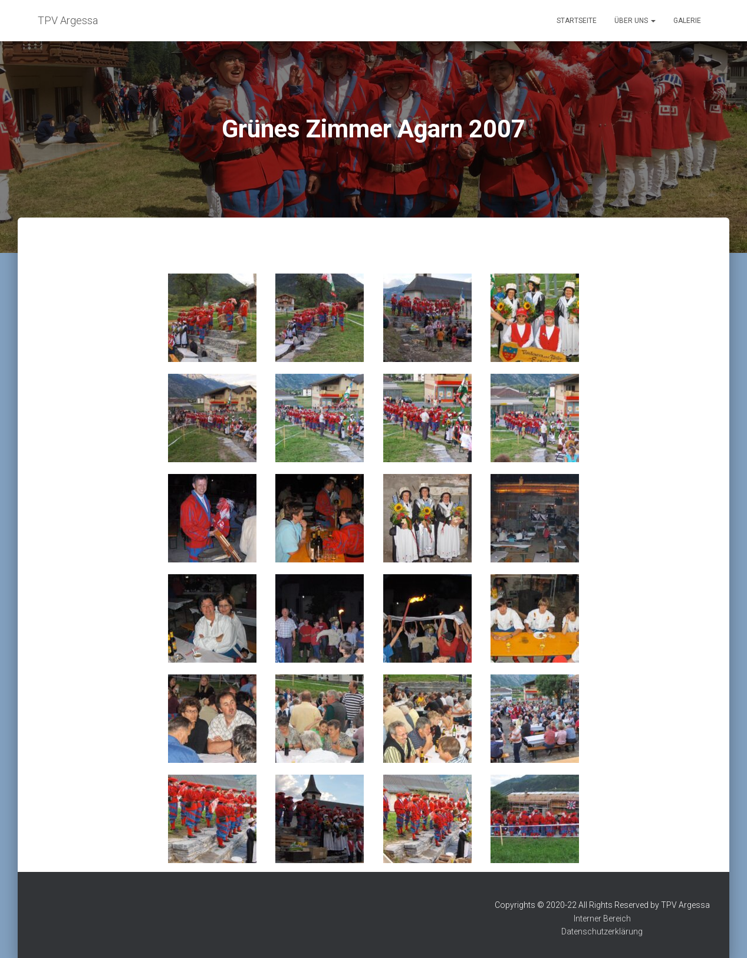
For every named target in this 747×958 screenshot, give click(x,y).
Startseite (577, 21)
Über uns (635, 21)
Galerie (687, 21)
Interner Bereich (602, 918)
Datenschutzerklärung (602, 931)
